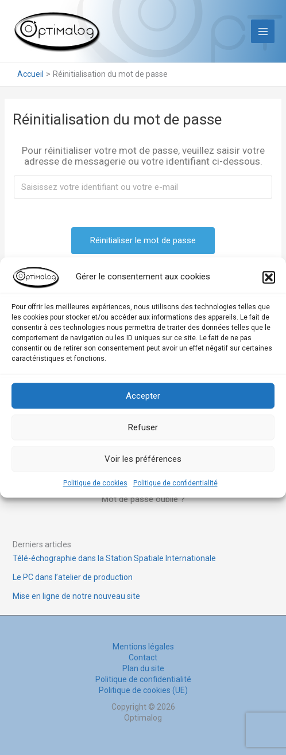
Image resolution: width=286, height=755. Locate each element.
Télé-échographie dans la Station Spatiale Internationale (114, 558)
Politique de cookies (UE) (143, 690)
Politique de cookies (95, 483)
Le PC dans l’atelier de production (73, 577)
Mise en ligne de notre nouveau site (76, 596)
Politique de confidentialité (175, 483)
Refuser (143, 427)
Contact (143, 657)
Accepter (143, 396)
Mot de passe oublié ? (143, 499)
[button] (269, 277)
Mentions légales (143, 646)
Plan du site (143, 668)
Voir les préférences (143, 459)
